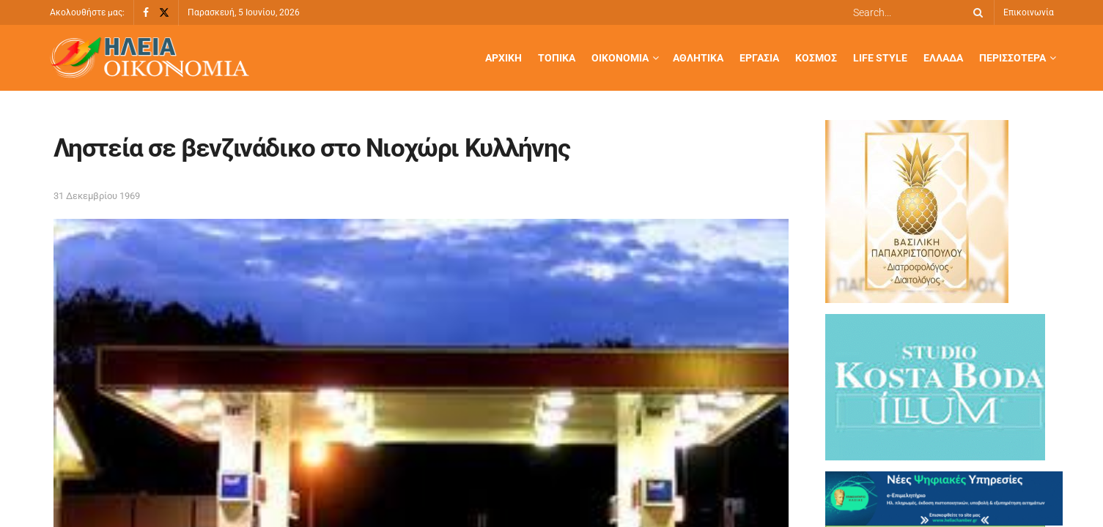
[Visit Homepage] (149, 58)
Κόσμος (816, 58)
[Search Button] (975, 12)
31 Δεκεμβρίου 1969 (97, 195)
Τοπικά (556, 58)
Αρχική (503, 58)
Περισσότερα (1012, 58)
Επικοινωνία (1028, 12)
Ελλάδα (943, 58)
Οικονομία (620, 58)
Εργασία (759, 58)
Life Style (880, 58)
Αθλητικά (698, 58)
